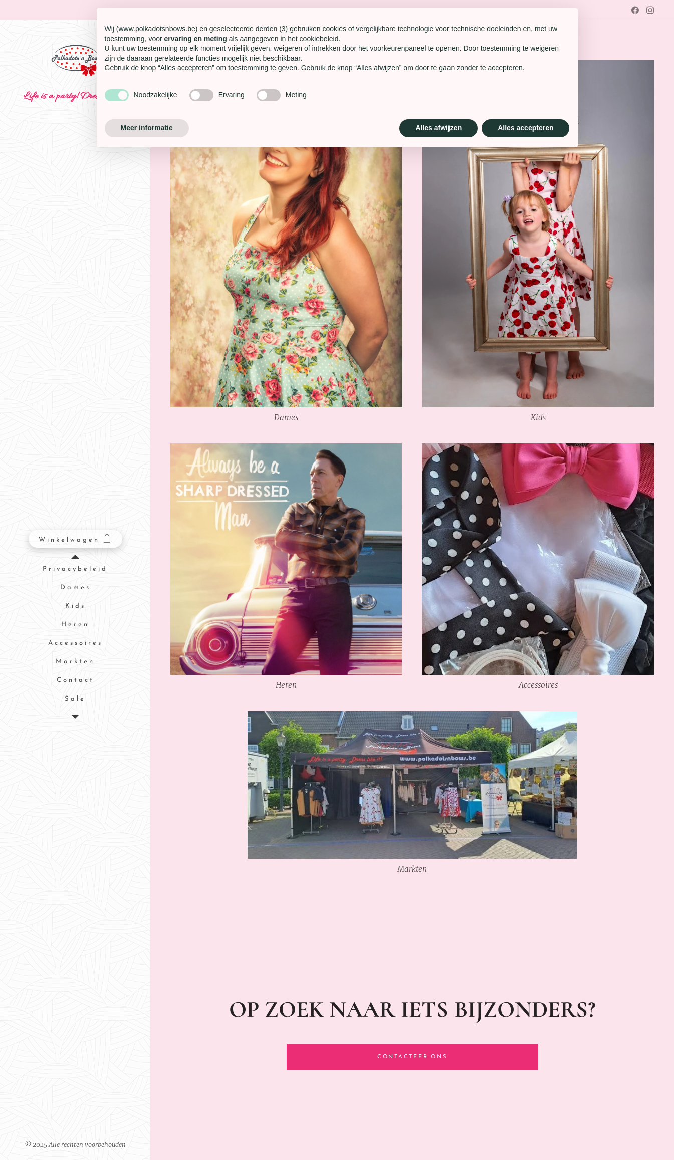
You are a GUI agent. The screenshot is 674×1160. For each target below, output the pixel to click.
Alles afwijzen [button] (438, 128)
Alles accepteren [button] (525, 128)
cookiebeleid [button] (319, 39)
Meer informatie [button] (147, 128)
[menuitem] (75, 569)
